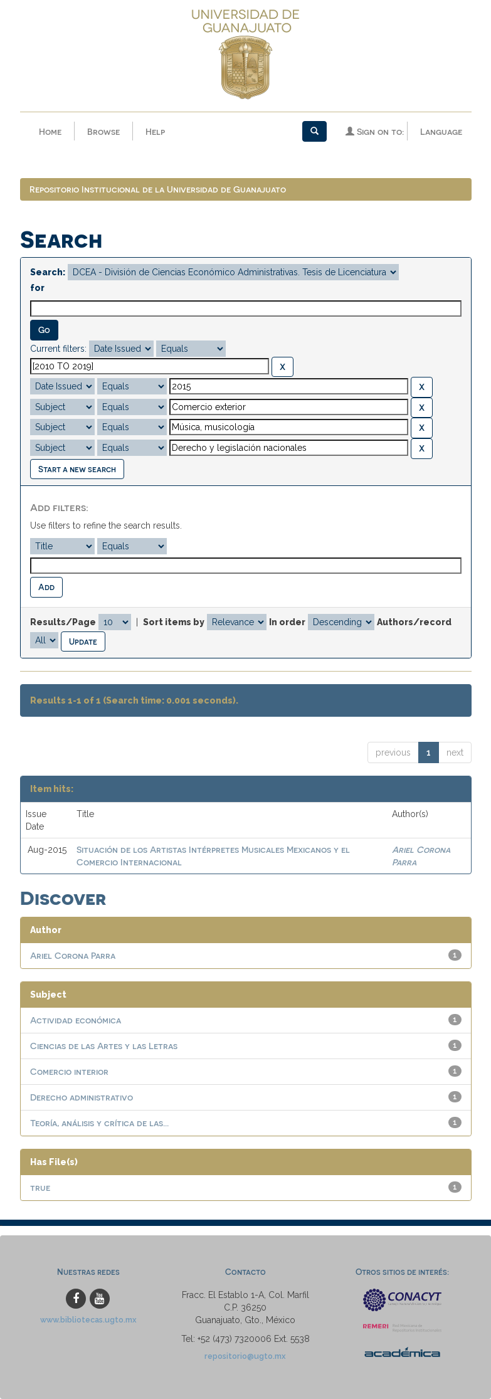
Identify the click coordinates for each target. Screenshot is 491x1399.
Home (50, 131)
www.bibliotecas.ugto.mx (88, 1320)
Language (441, 131)
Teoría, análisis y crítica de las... (99, 1123)
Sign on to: (375, 131)
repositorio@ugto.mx (245, 1356)
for (37, 288)
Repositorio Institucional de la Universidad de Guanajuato (157, 189)
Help (155, 131)
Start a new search (77, 468)
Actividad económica (75, 1020)
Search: (47, 273)
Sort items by (173, 622)
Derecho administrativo (81, 1097)
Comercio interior (69, 1072)
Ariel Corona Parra (72, 956)
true (40, 1188)
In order (287, 622)
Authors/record (414, 622)
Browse (103, 131)
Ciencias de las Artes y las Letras (103, 1046)
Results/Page (63, 622)
